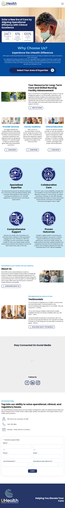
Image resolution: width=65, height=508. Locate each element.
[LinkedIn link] (32, 383)
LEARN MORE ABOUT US (11, 287)
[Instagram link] (38, 383)
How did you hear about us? (43, 462)
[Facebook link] (27, 383)
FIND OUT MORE (36, 108)
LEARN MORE (11, 150)
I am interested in (9, 462)
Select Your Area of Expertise (32, 70)
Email (35, 454)
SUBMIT (32, 471)
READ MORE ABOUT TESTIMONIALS (41, 327)
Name (5, 443)
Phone (5, 454)
